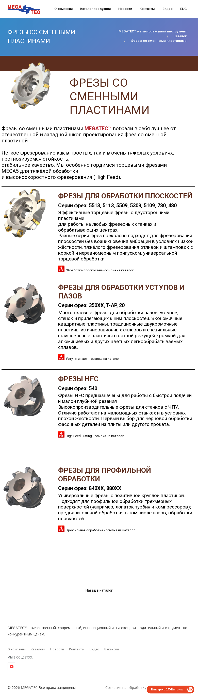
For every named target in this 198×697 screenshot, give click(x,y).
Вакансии (111, 649)
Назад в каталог (99, 590)
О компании (63, 9)
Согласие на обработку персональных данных (145, 687)
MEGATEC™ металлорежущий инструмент (153, 31)
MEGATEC (29, 687)
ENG (183, 9)
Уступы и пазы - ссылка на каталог (93, 359)
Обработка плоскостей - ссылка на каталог (100, 270)
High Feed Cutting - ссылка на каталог (95, 436)
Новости (125, 9)
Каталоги (38, 649)
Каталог (180, 36)
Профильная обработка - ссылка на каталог (100, 530)
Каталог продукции (95, 9)
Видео (167, 9)
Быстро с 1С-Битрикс (167, 689)
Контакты (147, 9)
